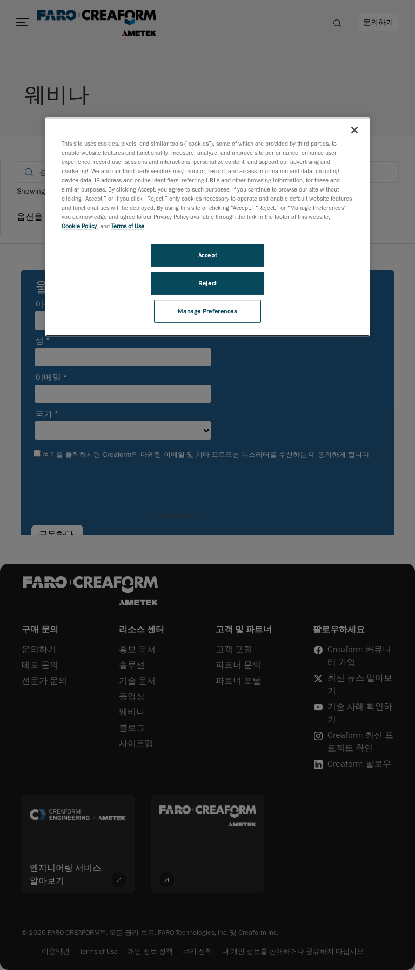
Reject (207, 282)
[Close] (354, 130)
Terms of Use (127, 225)
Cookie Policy (79, 225)
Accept (207, 254)
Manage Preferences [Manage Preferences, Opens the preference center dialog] (207, 311)
